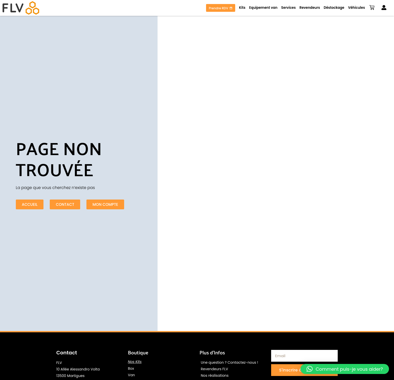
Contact (66, 352)
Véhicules (355, 7)
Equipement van (262, 7)
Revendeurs (308, 7)
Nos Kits (135, 361)
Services (287, 7)
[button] (345, 369)
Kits (241, 7)
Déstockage (333, 7)
